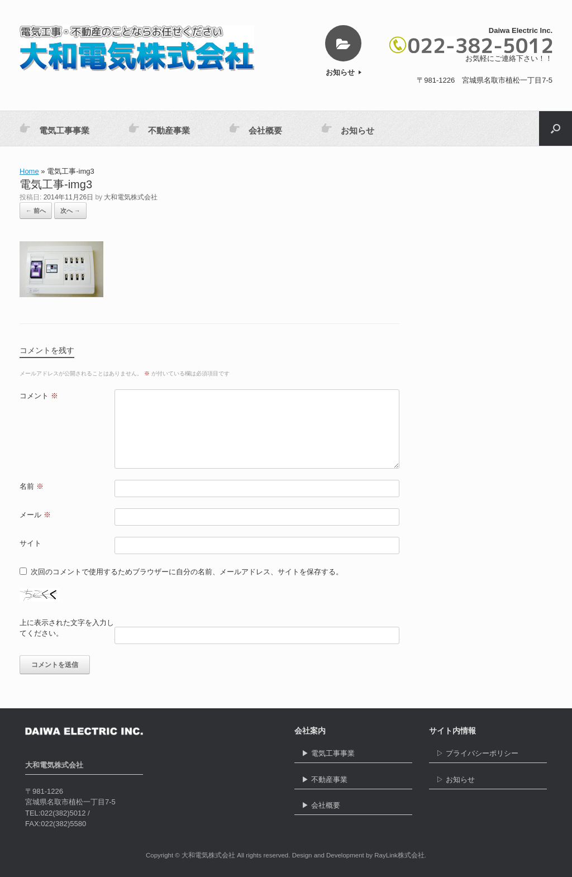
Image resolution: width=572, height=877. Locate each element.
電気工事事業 (54, 128)
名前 (32, 486)
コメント (39, 396)
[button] (555, 128)
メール (35, 515)
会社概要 (255, 128)
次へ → (70, 210)
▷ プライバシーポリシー (488, 756)
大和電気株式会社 (131, 197)
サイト (30, 543)
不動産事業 (159, 128)
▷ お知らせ (488, 782)
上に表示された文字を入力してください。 (67, 628)
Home (29, 171)
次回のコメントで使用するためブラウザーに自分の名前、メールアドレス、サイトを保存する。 (187, 572)
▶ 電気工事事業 (353, 756)
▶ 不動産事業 (353, 782)
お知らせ (343, 72)
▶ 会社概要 (353, 808)
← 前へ (36, 210)
